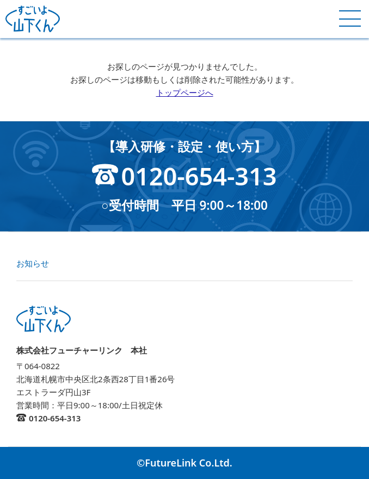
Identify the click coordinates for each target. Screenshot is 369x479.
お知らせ (32, 263)
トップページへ (184, 92)
